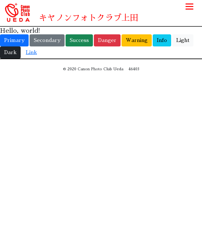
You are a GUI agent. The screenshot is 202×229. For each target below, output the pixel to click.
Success (79, 40)
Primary (14, 40)
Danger (107, 40)
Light (182, 40)
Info (162, 40)
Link (31, 52)
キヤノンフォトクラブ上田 (88, 18)
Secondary (47, 40)
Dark (10, 52)
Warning (137, 40)
